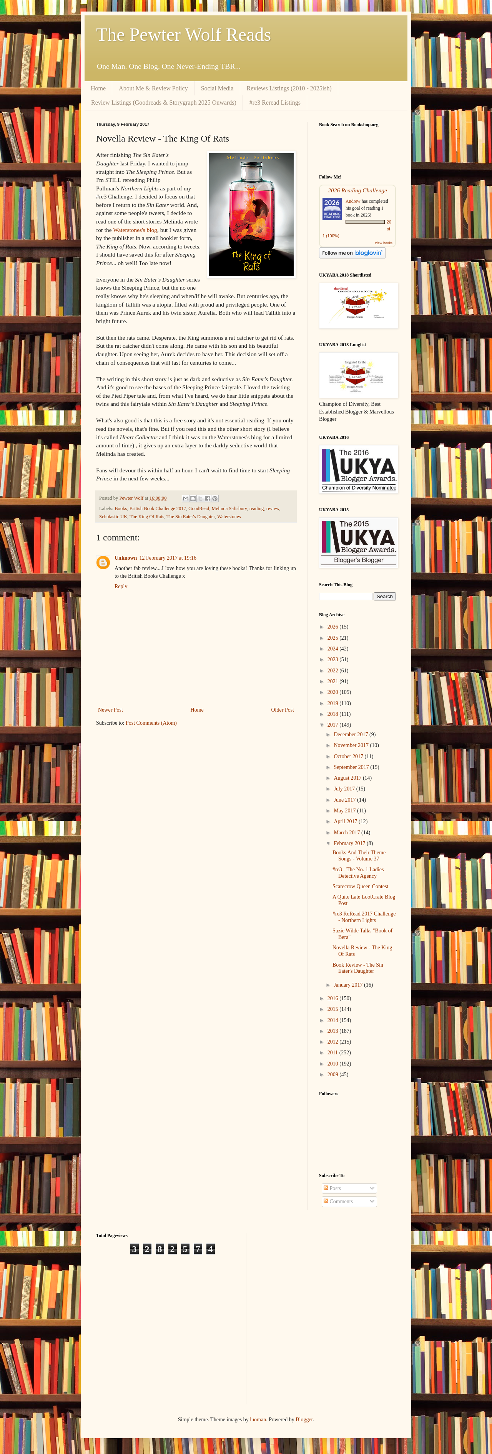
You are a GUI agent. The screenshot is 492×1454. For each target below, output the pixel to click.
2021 (333, 681)
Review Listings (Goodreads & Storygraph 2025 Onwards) (163, 102)
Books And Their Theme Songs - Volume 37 (359, 856)
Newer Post (110, 710)
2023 (333, 659)
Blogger (304, 1419)
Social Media (217, 88)
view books (383, 243)
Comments (338, 1201)
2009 (333, 1074)
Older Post (282, 710)
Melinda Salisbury (229, 508)
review (272, 508)
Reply (121, 586)
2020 (333, 692)
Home (98, 88)
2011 (333, 1052)
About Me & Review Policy (153, 88)
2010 (333, 1064)
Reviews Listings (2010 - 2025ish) (289, 88)
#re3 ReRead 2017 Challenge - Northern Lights (364, 917)
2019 (333, 703)
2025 (333, 638)
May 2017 (345, 811)
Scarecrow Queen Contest (360, 886)
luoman (258, 1419)
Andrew (353, 201)
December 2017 (351, 734)
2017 (333, 725)
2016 (333, 998)
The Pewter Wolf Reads (183, 34)
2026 (333, 627)
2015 (333, 1009)
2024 (333, 649)
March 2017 (347, 832)
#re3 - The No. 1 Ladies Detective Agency (358, 873)
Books (121, 508)
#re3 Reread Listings (275, 102)
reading (256, 508)
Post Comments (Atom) (151, 723)
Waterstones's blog (135, 230)
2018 (333, 714)
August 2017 (348, 778)
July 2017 (345, 789)
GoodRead (198, 508)
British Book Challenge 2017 (158, 508)
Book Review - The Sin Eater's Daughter (357, 968)
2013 (333, 1031)
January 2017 (349, 985)
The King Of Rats (147, 516)
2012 (333, 1042)
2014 (333, 1020)
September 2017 (352, 767)
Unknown (126, 558)
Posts (332, 1188)
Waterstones (229, 516)
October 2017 (349, 756)
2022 (333, 671)
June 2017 (345, 800)
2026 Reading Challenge (357, 190)
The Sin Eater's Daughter (190, 516)
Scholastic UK (113, 516)
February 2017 (350, 843)
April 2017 (346, 821)
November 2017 (352, 745)
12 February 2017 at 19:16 (167, 558)
